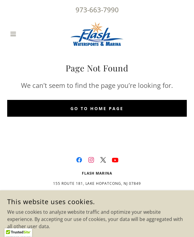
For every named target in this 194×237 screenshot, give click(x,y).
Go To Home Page (97, 108)
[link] (97, 34)
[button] (20, 34)
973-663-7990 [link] (97, 9)
